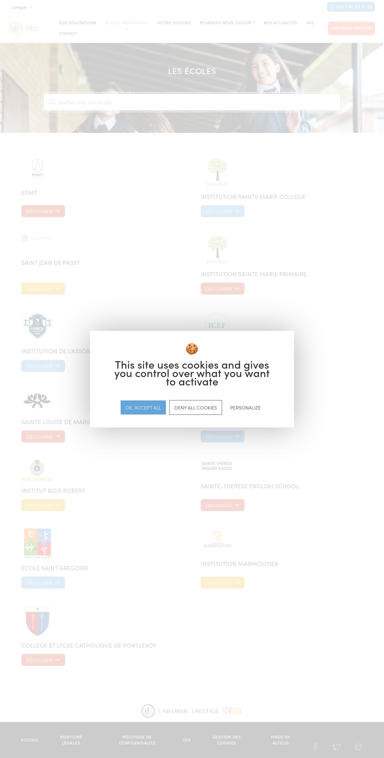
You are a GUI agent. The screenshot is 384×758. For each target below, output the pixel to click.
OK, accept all (143, 407)
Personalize (245, 407)
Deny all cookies (195, 407)
